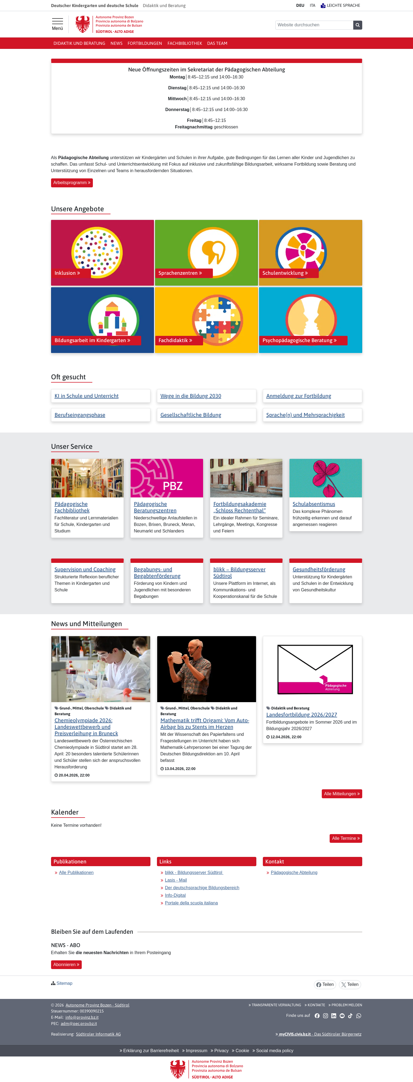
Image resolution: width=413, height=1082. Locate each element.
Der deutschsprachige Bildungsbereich (202, 887)
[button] (317, 1016)
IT (312, 5)
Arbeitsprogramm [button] (71, 182)
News (116, 43)
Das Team (217, 43)
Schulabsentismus (314, 504)
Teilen (325, 984)
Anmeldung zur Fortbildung (298, 396)
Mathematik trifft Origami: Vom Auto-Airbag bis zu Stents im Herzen (204, 723)
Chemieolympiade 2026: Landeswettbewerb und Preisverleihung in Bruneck (86, 726)
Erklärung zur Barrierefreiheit (149, 1050)
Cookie (240, 1050)
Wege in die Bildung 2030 (190, 396)
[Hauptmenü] (57, 24)
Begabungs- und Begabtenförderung (157, 572)
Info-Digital (175, 895)
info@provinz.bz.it (82, 1017)
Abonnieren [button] (66, 964)
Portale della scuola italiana (191, 903)
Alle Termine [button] (346, 838)
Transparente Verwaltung (275, 1005)
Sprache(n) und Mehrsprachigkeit (305, 415)
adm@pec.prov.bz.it (79, 1023)
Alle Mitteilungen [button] (342, 793)
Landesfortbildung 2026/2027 (301, 714)
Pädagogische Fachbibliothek (72, 507)
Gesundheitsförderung (319, 569)
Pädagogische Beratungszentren (155, 507)
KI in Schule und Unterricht (87, 396)
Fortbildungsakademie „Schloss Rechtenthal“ (239, 507)
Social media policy (273, 1050)
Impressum (194, 1050)
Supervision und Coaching (85, 569)
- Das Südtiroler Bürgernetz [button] (318, 1034)
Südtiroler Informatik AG (98, 1034)
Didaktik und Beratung (79, 43)
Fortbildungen (145, 43)
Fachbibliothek (185, 43)
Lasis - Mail (176, 880)
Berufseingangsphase (80, 415)
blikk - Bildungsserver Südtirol (194, 872)
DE (300, 5)
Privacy (220, 1050)
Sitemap (64, 983)
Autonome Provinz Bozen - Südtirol (98, 1005)
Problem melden (345, 1005)
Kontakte (315, 1005)
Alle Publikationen (76, 872)
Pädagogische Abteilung (294, 872)
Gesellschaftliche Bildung (190, 415)
